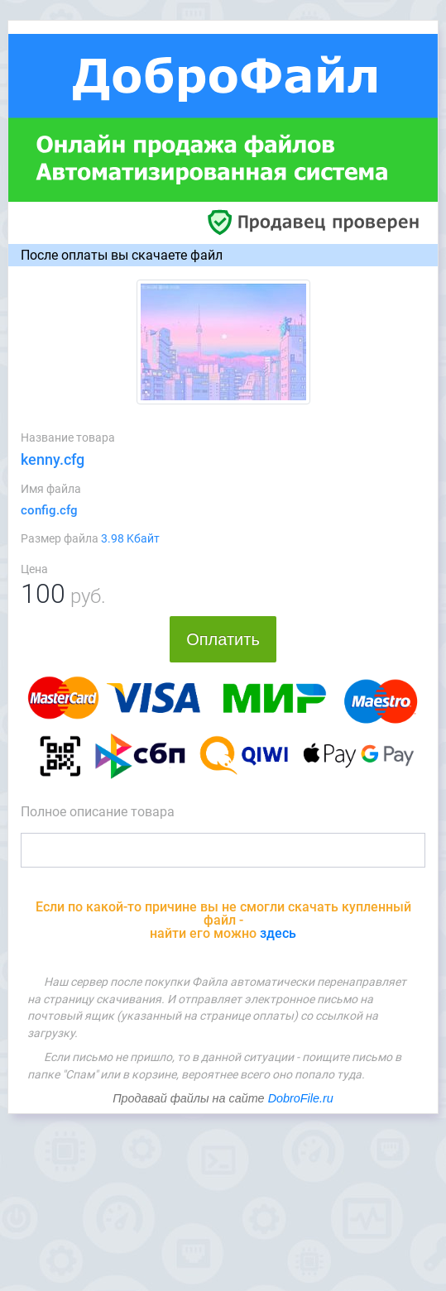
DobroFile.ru (300, 1098)
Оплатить (223, 639)
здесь (278, 933)
